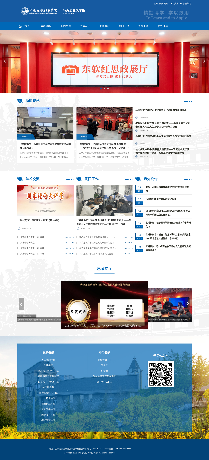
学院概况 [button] (46, 26)
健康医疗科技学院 (48, 393)
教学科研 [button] (85, 26)
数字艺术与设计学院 (48, 382)
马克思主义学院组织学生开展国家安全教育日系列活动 (163, 136)
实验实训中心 (104, 360)
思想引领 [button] (162, 26)
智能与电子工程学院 (48, 376)
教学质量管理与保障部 (104, 376)
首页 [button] (27, 26)
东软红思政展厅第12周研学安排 (161, 199)
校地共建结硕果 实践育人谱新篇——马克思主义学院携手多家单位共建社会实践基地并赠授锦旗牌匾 (162, 151)
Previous (5, 61)
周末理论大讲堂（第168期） (33, 237)
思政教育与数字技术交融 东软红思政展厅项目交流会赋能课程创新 (44, 320)
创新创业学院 (48, 403)
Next (203, 61)
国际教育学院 (48, 415)
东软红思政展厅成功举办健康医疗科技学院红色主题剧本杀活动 (162, 320)
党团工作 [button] (124, 26)
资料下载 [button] (143, 26)
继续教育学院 (48, 420)
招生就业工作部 (104, 382)
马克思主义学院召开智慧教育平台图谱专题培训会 (161, 110)
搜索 (176, 3)
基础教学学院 (48, 409)
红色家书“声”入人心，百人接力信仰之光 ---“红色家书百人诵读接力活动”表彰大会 (106, 325)
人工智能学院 (48, 360)
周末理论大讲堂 (27, 243)
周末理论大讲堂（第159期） (33, 248)
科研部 (104, 371)
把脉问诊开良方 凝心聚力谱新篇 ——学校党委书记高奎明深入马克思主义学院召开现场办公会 (162, 125)
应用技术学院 (48, 398)
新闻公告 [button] (66, 26)
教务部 (104, 365)
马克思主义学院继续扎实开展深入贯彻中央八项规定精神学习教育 (98, 248)
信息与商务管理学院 (48, 371)
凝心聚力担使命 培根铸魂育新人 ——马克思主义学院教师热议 (98, 237)
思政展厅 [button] (104, 26)
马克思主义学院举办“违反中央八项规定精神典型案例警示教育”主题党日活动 (98, 254)
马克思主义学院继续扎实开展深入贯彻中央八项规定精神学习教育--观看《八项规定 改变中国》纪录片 (98, 243)
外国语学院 (48, 387)
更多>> (188, 101)
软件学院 (48, 365)
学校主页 (187, 3)
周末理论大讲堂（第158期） (33, 254)
